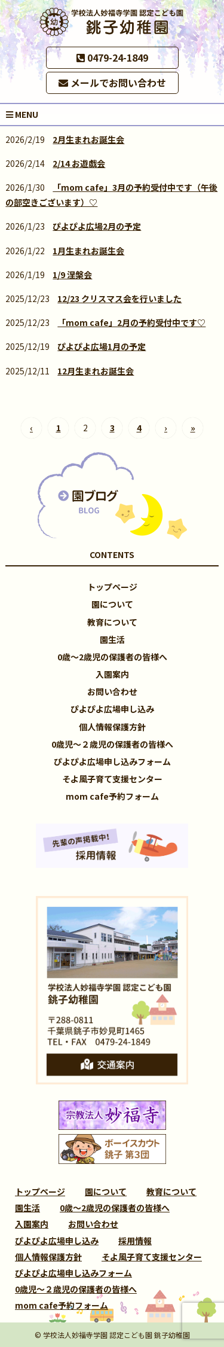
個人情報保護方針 (112, 727)
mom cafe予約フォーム (112, 796)
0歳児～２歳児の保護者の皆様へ (112, 744)
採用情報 (135, 1241)
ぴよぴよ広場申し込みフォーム (112, 761)
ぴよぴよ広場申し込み (112, 709)
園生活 (112, 639)
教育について (112, 622)
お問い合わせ (112, 691)
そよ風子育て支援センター (112, 779)
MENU (22, 114)
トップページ (112, 587)
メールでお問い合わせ (112, 82)
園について (112, 604)
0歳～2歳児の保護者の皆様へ (112, 657)
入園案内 (112, 674)
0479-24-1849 (112, 57)
